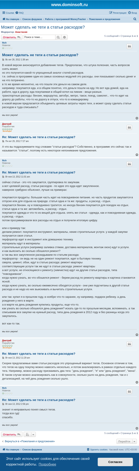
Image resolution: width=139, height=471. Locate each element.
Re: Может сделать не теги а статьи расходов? (38, 137)
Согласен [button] (115, 462)
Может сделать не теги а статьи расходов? (43, 27)
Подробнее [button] (47, 464)
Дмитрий (6, 124)
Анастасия (21, 32)
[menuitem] (19, 12)
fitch (4, 43)
